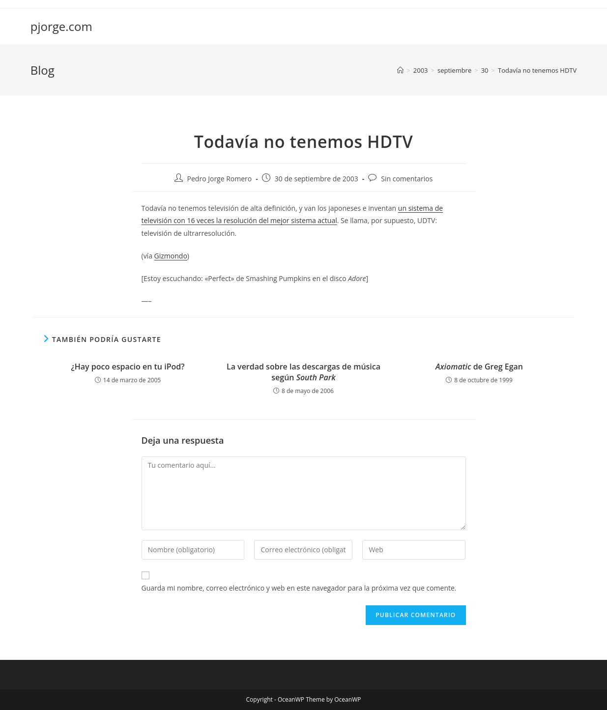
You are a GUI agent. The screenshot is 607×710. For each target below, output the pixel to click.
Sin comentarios (407, 178)
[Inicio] (400, 70)
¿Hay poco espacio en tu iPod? (128, 366)
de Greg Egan (479, 366)
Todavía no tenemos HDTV (537, 70)
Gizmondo (170, 255)
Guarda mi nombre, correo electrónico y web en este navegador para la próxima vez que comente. (299, 588)
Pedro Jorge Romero (219, 178)
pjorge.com (61, 26)
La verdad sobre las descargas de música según (303, 372)
